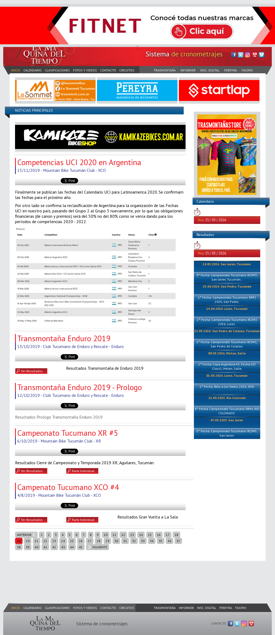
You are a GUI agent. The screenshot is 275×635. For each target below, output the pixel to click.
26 (81, 541)
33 (143, 541)
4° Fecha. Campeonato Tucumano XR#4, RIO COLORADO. (227, 411)
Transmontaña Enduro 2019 (63, 338)
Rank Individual (83, 471)
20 (28, 541)
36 (169, 541)
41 (45, 547)
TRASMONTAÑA (165, 70)
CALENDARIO (32, 70)
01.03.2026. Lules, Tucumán (227, 375)
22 (45, 541)
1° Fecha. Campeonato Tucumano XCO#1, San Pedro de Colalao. (227, 344)
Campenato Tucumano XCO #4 (68, 487)
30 (116, 541)
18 (176, 535)
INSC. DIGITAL (209, 70)
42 (54, 547)
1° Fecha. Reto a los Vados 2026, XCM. (227, 386)
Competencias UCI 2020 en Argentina (79, 162)
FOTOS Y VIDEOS (85, 70)
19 (19, 541)
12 (123, 535)
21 (36, 541)
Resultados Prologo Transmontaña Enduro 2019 (59, 417)
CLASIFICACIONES (57, 70)
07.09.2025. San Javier (227, 420)
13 (132, 535)
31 (125, 541)
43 (63, 547)
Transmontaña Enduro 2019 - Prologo (79, 387)
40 (36, 547)
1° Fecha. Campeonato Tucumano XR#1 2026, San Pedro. (227, 299)
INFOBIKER (188, 70)
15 (150, 535)
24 (63, 541)
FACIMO (247, 70)
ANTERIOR (24, 535)
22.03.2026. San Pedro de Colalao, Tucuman (227, 331)
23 (54, 541)
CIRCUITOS (126, 70)
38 (19, 547)
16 (159, 535)
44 (72, 547)
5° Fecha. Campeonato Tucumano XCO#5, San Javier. (227, 433)
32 (134, 541)
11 (114, 535)
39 (28, 547)
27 (90, 541)
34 (152, 541)
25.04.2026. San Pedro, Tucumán (227, 286)
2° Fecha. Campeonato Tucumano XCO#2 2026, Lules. (227, 322)
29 (107, 541)
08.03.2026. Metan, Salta (227, 353)
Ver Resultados (32, 371)
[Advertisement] (101, 576)
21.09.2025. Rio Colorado (227, 398)
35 (160, 541)
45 (81, 547)
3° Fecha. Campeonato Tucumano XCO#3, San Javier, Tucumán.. (227, 277)
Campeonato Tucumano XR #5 (67, 433)
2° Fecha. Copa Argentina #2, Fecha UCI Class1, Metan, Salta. (227, 366)
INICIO (15, 70)
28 (98, 541)
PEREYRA (230, 70)
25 (72, 541)
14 (141, 535)
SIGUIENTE (99, 547)
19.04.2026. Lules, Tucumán (227, 309)
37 (178, 541)
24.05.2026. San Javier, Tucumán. (226, 264)
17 (167, 535)
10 (105, 535)
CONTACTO (108, 70)
